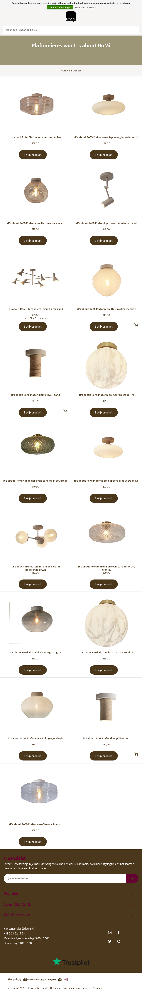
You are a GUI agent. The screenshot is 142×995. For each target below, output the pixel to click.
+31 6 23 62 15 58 (14, 933)
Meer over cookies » (85, 7)
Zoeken (135, 30)
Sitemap (97, 988)
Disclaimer (55, 988)
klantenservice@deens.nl (19, 928)
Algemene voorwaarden (77, 988)
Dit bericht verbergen (60, 7)
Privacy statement (37, 988)
